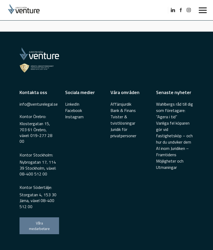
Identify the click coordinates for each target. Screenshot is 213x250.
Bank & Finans (123, 110)
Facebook (73, 110)
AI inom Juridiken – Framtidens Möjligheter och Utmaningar (172, 157)
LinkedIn (72, 104)
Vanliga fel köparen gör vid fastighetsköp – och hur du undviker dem (174, 132)
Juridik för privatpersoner (123, 132)
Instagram (74, 117)
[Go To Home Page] (47, 10)
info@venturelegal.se (39, 104)
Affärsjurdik (120, 104)
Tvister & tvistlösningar (122, 120)
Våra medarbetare (39, 225)
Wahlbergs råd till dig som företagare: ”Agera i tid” (174, 110)
